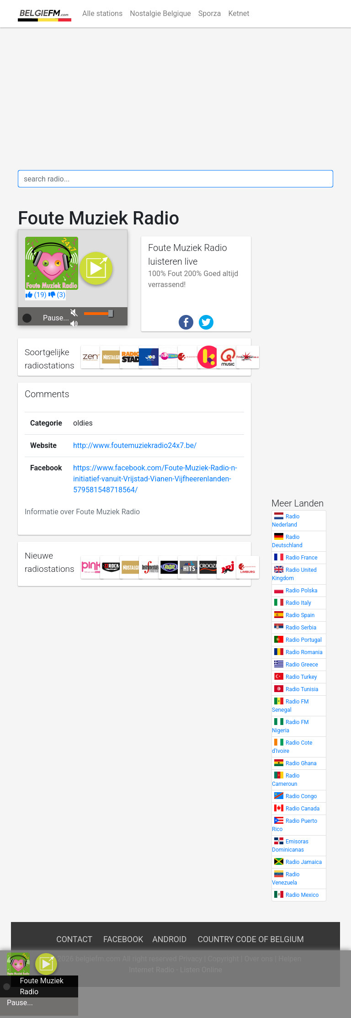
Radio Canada (302, 808)
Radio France (302, 557)
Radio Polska (302, 590)
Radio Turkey (301, 677)
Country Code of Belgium (251, 939)
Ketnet (238, 13)
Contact (74, 939)
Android (169, 939)
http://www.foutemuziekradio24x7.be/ (135, 445)
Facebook (123, 939)
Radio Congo (301, 796)
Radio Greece (302, 664)
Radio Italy (298, 603)
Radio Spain (300, 615)
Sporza (209, 13)
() (36, 295)
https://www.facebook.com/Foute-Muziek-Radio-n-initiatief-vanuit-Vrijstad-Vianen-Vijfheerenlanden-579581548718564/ (155, 479)
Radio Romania (304, 652)
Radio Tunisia (302, 689)
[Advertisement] (175, 99)
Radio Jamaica (304, 862)
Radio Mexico (302, 895)
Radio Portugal (304, 640)
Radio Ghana (301, 763)
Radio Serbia (301, 627)
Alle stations (102, 13)
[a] (46, 963)
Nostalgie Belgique (160, 13)
